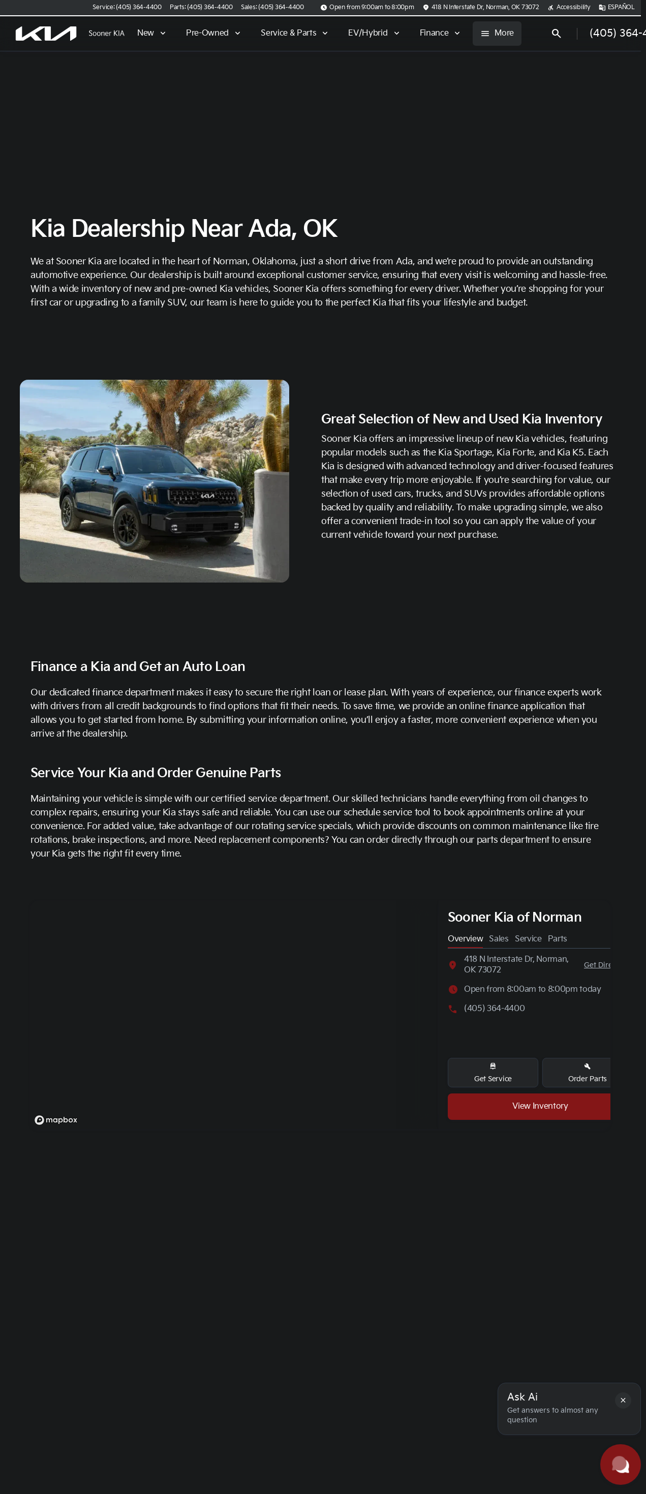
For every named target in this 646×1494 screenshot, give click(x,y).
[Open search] (556, 33)
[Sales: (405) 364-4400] (272, 8)
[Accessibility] (569, 8)
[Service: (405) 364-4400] (126, 8)
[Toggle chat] (620, 1464)
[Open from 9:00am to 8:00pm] (367, 8)
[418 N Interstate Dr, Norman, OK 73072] (480, 8)
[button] (623, 1400)
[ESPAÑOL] (617, 8)
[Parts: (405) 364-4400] (201, 8)
